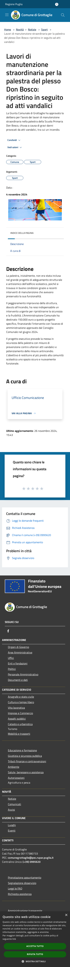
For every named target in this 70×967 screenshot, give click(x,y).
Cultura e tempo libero (21, 702)
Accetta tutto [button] (35, 946)
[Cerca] (63, 15)
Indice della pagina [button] (21, 233)
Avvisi (11, 810)
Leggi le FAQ (15, 888)
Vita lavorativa (16, 708)
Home (7, 29)
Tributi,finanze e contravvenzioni (27, 761)
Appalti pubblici (17, 719)
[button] (35, 961)
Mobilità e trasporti (19, 734)
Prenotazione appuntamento (24, 877)
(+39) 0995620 (31, 862)
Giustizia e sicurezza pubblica (25, 756)
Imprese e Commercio (20, 713)
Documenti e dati (18, 680)
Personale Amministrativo (23, 674)
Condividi (14, 140)
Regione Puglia (13, 4)
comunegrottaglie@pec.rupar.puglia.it (31, 858)
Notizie (32, 29)
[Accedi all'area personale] (56, 4)
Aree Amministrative (20, 652)
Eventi (11, 830)
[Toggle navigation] (7, 15)
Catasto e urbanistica (20, 724)
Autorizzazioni (16, 778)
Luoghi (12, 825)
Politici (12, 669)
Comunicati (14, 804)
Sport (44, 29)
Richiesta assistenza (20, 894)
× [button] (66, 915)
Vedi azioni (15, 147)
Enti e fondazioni (17, 663)
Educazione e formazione (22, 750)
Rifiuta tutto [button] (35, 954)
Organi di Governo (18, 647)
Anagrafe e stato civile (21, 697)
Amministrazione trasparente (25, 911)
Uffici (11, 658)
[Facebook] (8, 631)
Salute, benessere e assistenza (26, 772)
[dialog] (35, 939)
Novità (20, 29)
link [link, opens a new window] (14, 939)
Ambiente (13, 767)
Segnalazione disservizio (22, 883)
